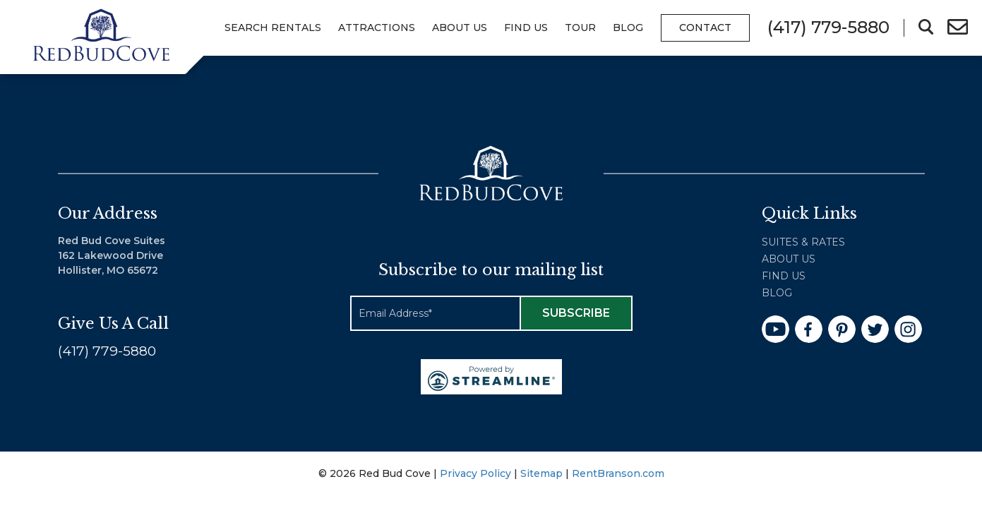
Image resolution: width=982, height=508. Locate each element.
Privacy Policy (475, 475)
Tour (580, 27)
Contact (705, 27)
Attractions (376, 27)
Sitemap (541, 475)
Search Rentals (272, 27)
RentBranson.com (618, 475)
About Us (459, 27)
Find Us (526, 27)
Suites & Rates (803, 244)
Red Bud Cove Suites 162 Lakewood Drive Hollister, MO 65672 (111, 257)
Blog (628, 27)
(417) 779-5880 (107, 353)
